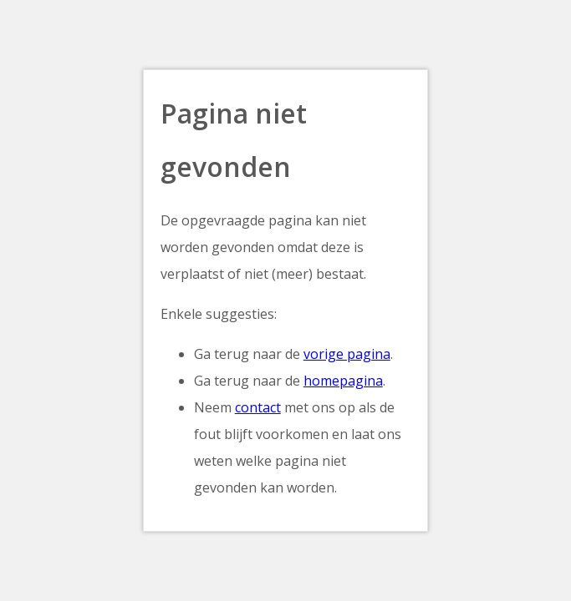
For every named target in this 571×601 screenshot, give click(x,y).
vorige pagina (346, 354)
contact (258, 407)
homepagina (343, 380)
